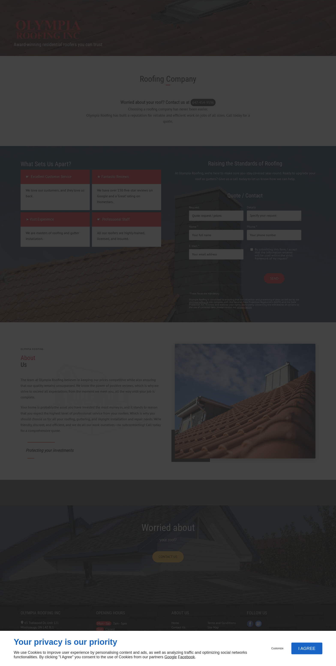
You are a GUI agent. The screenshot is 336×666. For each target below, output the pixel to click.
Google (170, 657)
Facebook (186, 657)
